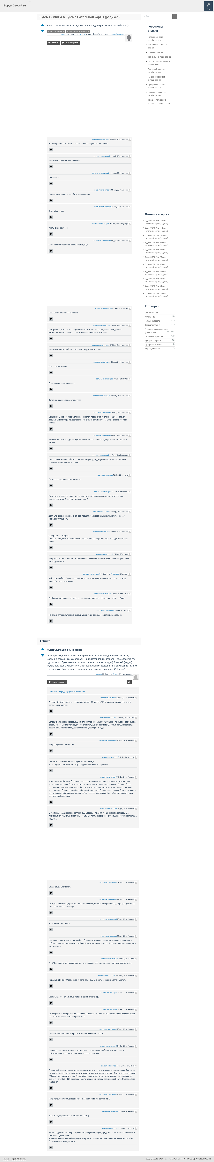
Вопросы (42, 7)
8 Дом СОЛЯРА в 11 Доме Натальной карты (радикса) (156, 229)
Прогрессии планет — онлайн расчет (158, 86)
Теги (52, 7)
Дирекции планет (153, 349)
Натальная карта (152, 321)
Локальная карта (155, 52)
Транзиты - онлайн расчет (159, 57)
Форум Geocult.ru (15, 5)
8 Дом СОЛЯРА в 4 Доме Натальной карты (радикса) (156, 273)
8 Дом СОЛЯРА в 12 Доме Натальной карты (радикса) (156, 222)
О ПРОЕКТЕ (189, 1159)
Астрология (150, 317)
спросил (65, 34)
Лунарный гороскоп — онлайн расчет (158, 78)
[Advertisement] (90, 71)
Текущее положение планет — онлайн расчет (159, 101)
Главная (33, 7)
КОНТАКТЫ (178, 1159)
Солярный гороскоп (116, 34)
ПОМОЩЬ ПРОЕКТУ (203, 1159)
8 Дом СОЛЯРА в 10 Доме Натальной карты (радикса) (156, 236)
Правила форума (19, 1159)
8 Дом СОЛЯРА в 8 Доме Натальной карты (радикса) (156, 251)
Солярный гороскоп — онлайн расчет (158, 70)
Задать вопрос (74, 7)
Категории (61, 7)
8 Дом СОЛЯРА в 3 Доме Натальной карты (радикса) (156, 280)
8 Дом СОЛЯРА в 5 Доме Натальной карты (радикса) (156, 265)
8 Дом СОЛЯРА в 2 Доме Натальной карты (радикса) (156, 287)
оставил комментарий (100, 139)
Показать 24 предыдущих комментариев (67, 691)
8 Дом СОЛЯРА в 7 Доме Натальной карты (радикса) (156, 258)
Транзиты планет (152, 325)
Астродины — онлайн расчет (157, 46)
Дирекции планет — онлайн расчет (157, 94)
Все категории (151, 313)
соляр (50, 31)
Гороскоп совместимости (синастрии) (159, 63)
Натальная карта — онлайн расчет (157, 38)
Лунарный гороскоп (154, 340)
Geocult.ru (169, 1159)
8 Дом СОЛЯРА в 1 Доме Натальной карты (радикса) (156, 294)
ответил (99, 674)
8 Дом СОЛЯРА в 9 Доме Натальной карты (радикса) (156, 244)
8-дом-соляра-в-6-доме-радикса (78, 31)
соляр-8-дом (59, 31)
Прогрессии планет (153, 345)
